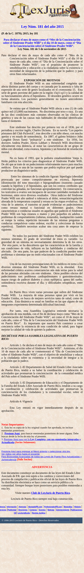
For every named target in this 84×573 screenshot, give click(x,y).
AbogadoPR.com (35, 507)
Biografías (68, 507)
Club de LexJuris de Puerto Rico (50, 492)
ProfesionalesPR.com (53, 507)
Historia (77, 507)
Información (12, 507)
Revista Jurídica (38, 513)
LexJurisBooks (24, 513)
